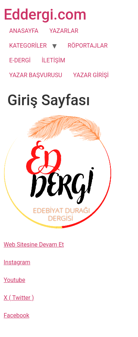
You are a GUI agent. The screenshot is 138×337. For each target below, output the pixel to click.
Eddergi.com (45, 14)
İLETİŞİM (53, 60)
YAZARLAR (63, 30)
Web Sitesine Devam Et (34, 244)
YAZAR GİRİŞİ (91, 75)
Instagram (17, 262)
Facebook (16, 315)
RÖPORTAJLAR (87, 45)
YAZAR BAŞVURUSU (35, 75)
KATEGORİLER (28, 45)
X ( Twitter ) (19, 297)
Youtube (14, 279)
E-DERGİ (20, 60)
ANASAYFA (23, 30)
